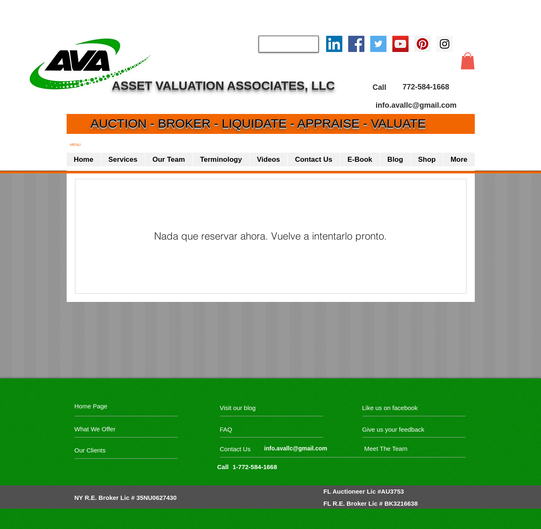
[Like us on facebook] (399, 407)
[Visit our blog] (256, 407)
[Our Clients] (106, 450)
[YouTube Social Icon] (400, 44)
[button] (468, 60)
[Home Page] (92, 406)
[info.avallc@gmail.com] (416, 105)
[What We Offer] (106, 429)
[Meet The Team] (400, 448)
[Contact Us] (251, 449)
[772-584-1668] (426, 87)
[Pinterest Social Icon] (422, 44)
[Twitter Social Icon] (378, 44)
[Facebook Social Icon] (356, 44)
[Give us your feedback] (397, 429)
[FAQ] (244, 429)
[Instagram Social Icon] (444, 44)
